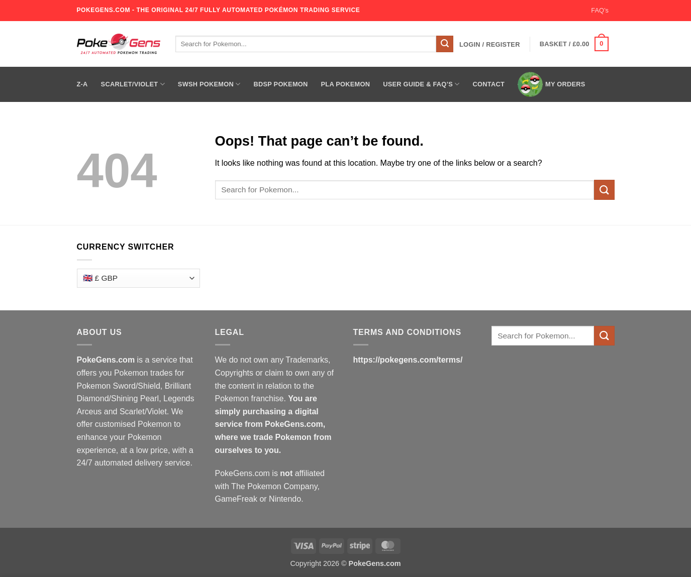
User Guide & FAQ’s (421, 84)
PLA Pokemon (345, 84)
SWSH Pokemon (209, 84)
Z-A (82, 84)
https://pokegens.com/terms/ (408, 360)
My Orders (551, 84)
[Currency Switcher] (138, 278)
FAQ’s (600, 10)
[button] (489, 45)
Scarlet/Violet (133, 84)
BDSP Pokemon (280, 84)
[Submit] (444, 44)
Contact (489, 84)
